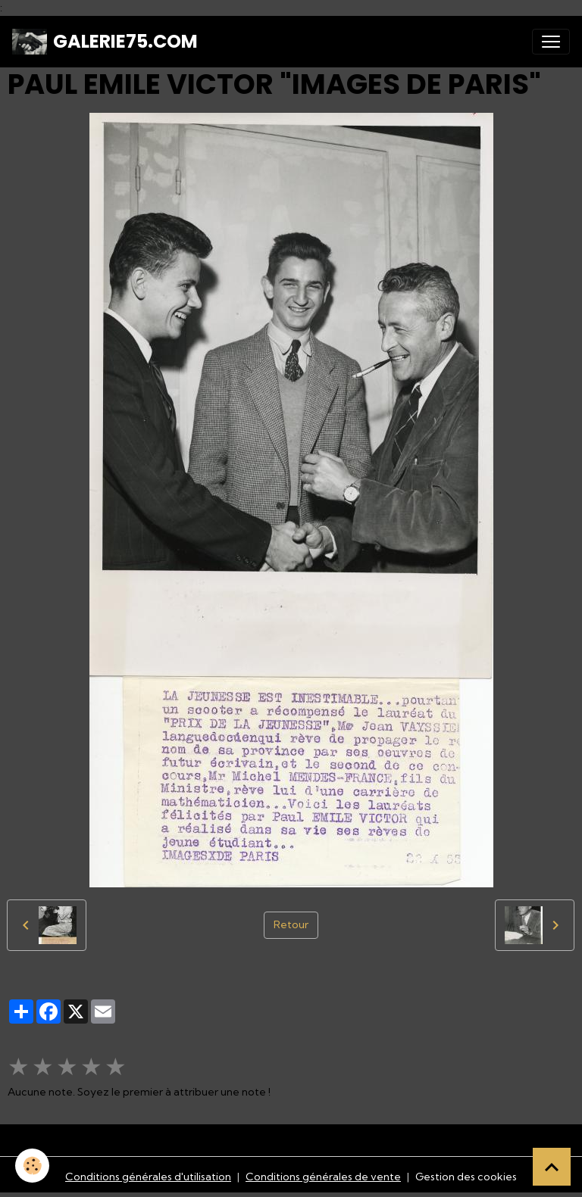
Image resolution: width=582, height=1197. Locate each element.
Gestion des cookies (466, 1176)
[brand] (105, 41)
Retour (291, 924)
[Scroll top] (552, 1167)
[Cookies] (32, 1166)
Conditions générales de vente (323, 1176)
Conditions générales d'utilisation (148, 1176)
